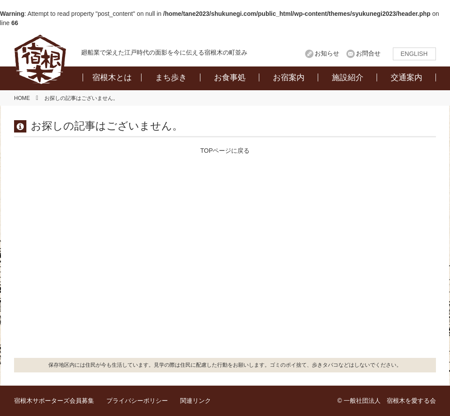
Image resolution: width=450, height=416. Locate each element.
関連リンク (195, 400)
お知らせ (327, 53)
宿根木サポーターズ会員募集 (54, 400)
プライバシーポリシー (137, 400)
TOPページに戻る (225, 150)
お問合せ (368, 53)
